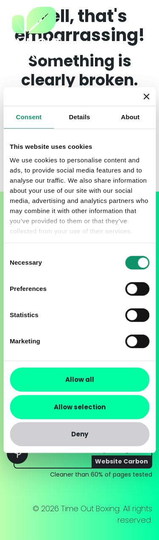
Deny (79, 434)
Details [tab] (79, 117)
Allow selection (80, 407)
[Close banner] (146, 96)
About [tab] (130, 117)
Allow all (79, 379)
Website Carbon (121, 461)
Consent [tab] (29, 117)
